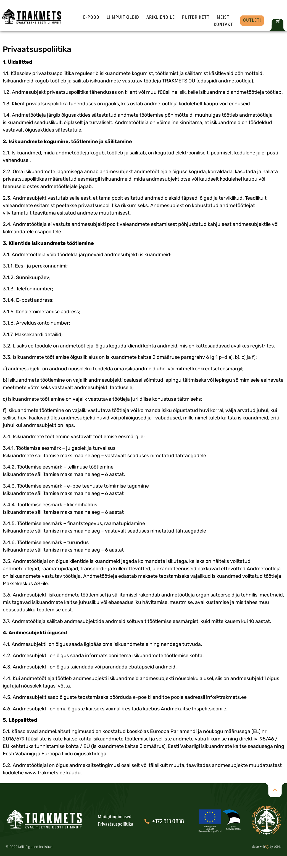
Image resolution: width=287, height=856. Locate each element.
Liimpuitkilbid (123, 17)
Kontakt (223, 24)
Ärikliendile (160, 17)
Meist (223, 17)
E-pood (91, 17)
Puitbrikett (196, 17)
